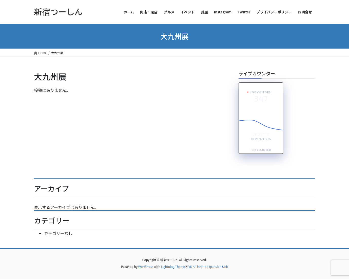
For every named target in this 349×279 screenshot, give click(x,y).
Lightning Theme (173, 266)
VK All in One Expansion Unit (208, 266)
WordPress (145, 266)
